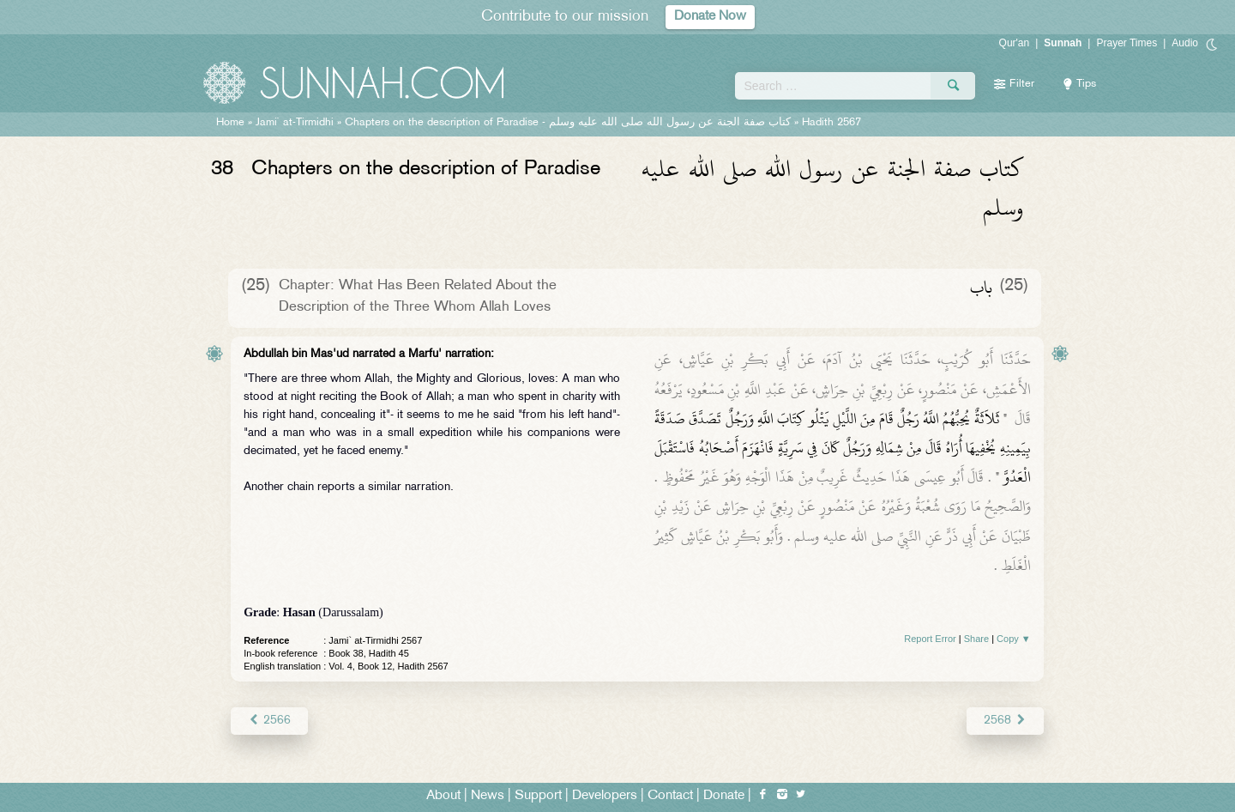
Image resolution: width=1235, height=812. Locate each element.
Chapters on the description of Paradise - (568, 123)
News (487, 796)
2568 (1005, 720)
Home (230, 123)
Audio (1185, 43)
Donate (723, 796)
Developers (604, 796)
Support (538, 796)
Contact (670, 796)
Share (976, 638)
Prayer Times (1126, 43)
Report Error (930, 638)
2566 (269, 720)
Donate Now (710, 16)
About (443, 796)
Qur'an (1014, 43)
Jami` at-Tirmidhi (295, 123)
